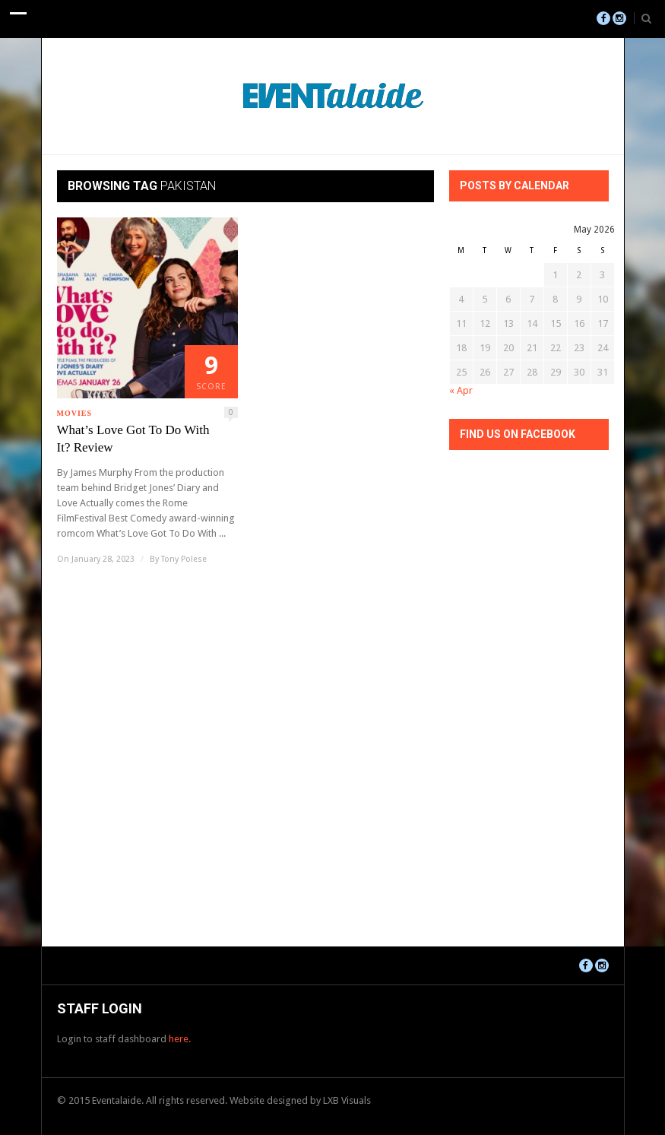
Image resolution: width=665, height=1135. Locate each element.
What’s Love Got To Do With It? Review (133, 439)
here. (180, 1039)
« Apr (461, 390)
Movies (75, 413)
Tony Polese (184, 559)
